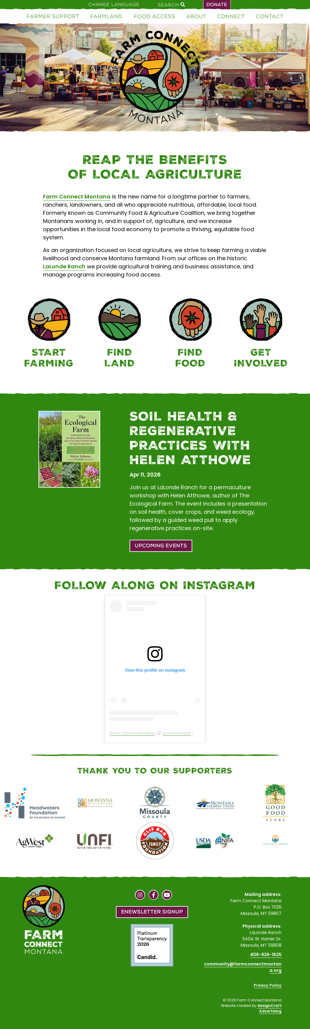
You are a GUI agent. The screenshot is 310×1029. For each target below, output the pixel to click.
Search (171, 5)
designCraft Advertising (269, 1008)
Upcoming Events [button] (161, 546)
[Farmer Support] (49, 334)
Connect (231, 16)
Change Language (114, 4)
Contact (269, 16)
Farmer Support (53, 16)
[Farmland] (119, 334)
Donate (216, 4)
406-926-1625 (266, 955)
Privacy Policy (268, 985)
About (196, 16)
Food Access (154, 16)
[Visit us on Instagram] (140, 895)
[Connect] (261, 334)
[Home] (155, 78)
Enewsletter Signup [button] (152, 912)
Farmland (106, 16)
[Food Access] (190, 334)
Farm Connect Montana (76, 196)
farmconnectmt (177, 733)
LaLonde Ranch (64, 266)
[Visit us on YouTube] (166, 895)
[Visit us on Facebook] (153, 895)
